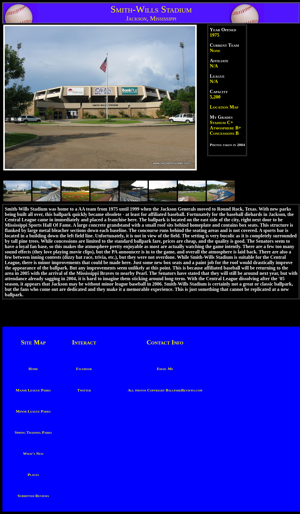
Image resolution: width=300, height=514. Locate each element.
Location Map (224, 106)
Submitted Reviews (33, 495)
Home (33, 368)
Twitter (84, 390)
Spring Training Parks (33, 432)
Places (33, 474)
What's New (33, 453)
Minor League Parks (33, 411)
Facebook (84, 368)
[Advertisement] (273, 114)
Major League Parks (33, 390)
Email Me (165, 368)
